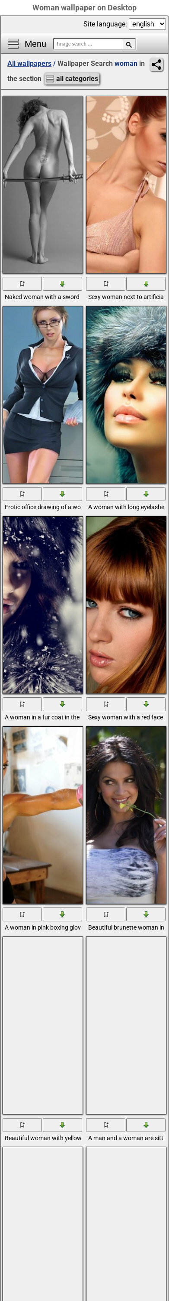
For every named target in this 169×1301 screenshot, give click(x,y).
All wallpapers (29, 63)
